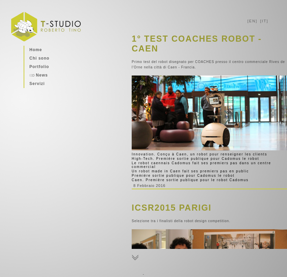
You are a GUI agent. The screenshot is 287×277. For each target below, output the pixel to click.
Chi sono (39, 58)
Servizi (37, 83)
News (38, 75)
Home (35, 49)
